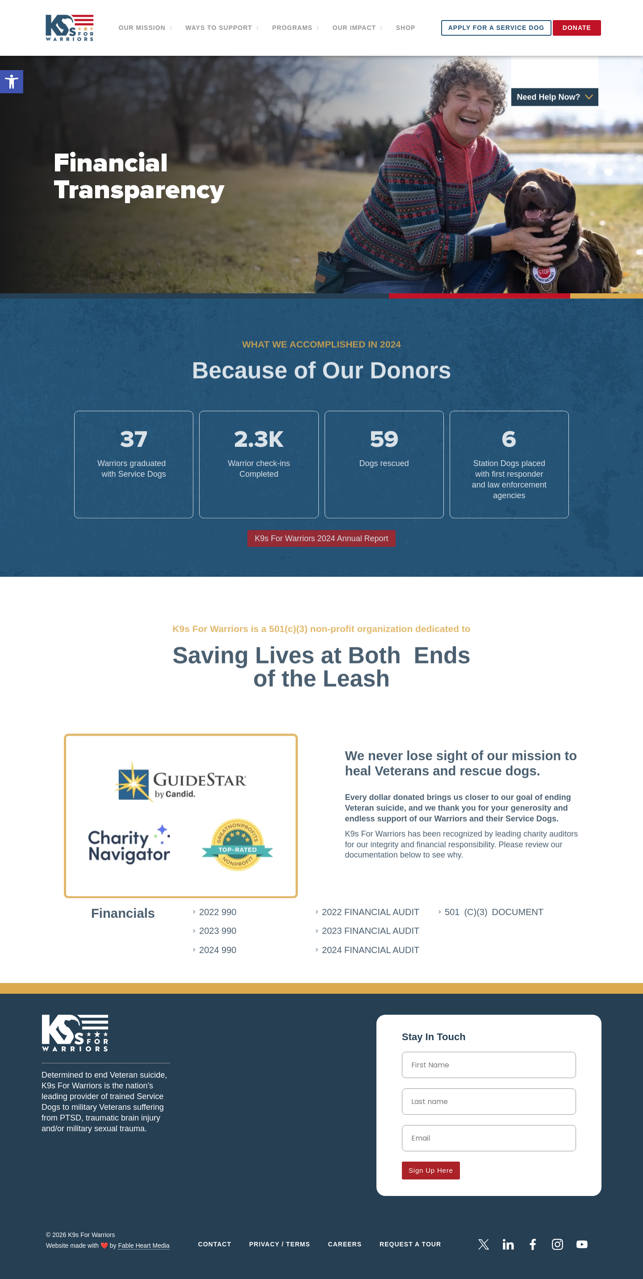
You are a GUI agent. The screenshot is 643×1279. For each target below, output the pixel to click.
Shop (406, 27)
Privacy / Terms (279, 1244)
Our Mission (145, 28)
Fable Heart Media (143, 1245)
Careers (345, 1244)
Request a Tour (410, 1244)
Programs (295, 28)
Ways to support (222, 28)
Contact (214, 1244)
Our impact (358, 28)
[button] (11, 81)
